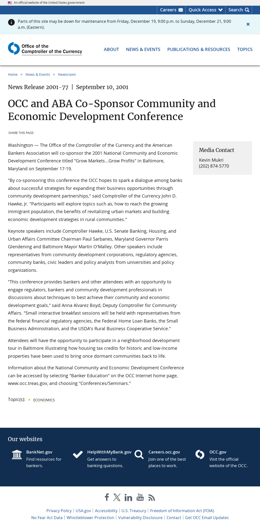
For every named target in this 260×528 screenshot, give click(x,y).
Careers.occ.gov (164, 452)
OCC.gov (217, 452)
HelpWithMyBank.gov (106, 452)
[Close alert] (248, 24)
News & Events (38, 74)
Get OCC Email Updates (207, 517)
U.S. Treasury (133, 510)
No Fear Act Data (47, 517)
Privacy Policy (59, 510)
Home (13, 74)
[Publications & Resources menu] (199, 49)
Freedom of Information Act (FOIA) (182, 510)
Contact (174, 517)
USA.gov (83, 510)
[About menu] (111, 49)
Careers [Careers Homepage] (168, 10)
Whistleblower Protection (90, 517)
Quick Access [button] (202, 10)
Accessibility (106, 510)
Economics (44, 399)
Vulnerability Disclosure (140, 517)
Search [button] (236, 10)
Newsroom (67, 74)
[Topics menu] (245, 49)
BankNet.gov (39, 452)
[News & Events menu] (143, 49)
